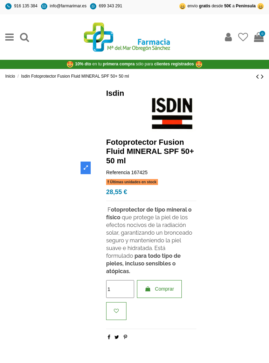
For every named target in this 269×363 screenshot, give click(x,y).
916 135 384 (25, 5)
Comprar (159, 289)
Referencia (118, 172)
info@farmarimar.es (68, 5)
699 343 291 (110, 5)
